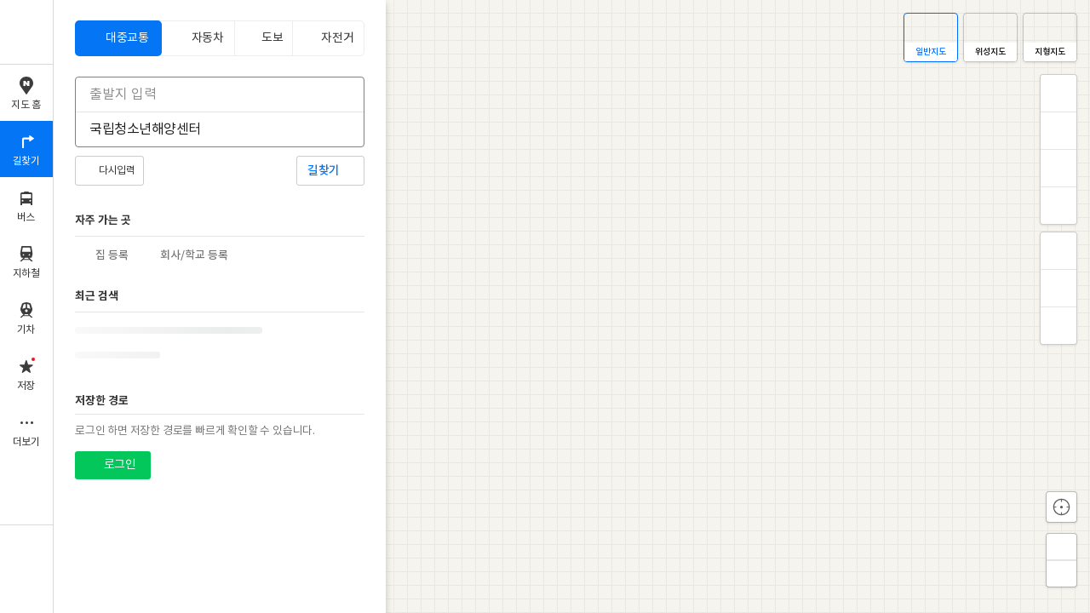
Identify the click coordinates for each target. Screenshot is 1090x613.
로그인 (119, 465)
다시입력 (117, 170)
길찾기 (323, 170)
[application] (572, 306)
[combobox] (208, 94)
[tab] (118, 38)
